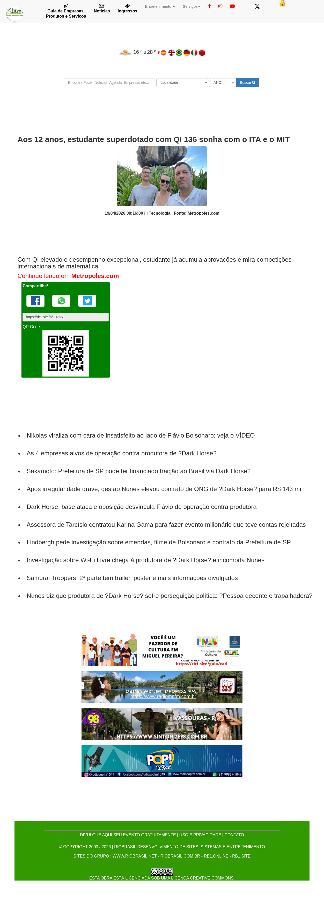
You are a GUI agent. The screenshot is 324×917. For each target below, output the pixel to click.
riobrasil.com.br (180, 856)
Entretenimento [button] (160, 6)
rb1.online (216, 856)
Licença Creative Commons (202, 878)
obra (106, 878)
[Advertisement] (162, 106)
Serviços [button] (191, 6)
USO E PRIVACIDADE (200, 835)
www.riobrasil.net (135, 856)
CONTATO (234, 835)
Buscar (247, 82)
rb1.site (241, 856)
